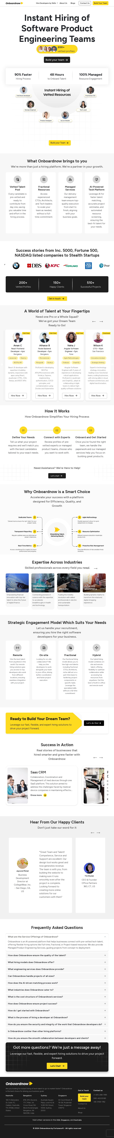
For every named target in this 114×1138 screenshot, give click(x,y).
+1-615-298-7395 (100, 1095)
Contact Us (85, 3)
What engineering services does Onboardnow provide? (36, 969)
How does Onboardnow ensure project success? (32, 1003)
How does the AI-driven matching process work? (33, 983)
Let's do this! (94, 723)
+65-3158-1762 (99, 1102)
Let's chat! (57, 475)
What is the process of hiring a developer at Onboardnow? (38, 1017)
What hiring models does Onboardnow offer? (31, 962)
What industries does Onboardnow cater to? (30, 990)
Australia (78, 1120)
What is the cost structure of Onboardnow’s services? (35, 996)
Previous (2, 364)
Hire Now (17, 395)
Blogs (73, 3)
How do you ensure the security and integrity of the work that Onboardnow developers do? (55, 1024)
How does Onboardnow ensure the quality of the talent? (37, 955)
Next (112, 364)
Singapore (65, 1120)
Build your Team (59, 142)
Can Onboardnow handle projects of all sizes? (31, 976)
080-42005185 (99, 1098)
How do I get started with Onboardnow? (28, 1010)
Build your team (57, 59)
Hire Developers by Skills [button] (46, 3)
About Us (63, 3)
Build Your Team (100, 3)
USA (58, 1120)
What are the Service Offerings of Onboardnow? (33, 936)
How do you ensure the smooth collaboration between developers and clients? (48, 1038)
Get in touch (57, 298)
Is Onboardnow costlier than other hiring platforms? (34, 1031)
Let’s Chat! (57, 1066)
